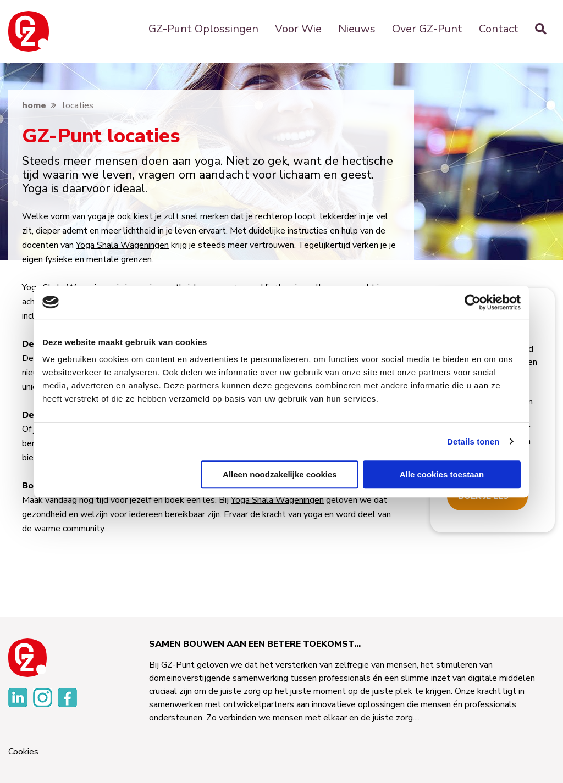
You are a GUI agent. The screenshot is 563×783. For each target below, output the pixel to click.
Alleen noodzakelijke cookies (280, 474)
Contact (498, 28)
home (34, 105)
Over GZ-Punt (427, 28)
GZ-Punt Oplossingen (203, 28)
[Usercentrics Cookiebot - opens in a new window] (472, 302)
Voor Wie (298, 28)
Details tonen (473, 441)
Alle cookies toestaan (442, 474)
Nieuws (357, 28)
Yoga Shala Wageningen (122, 245)
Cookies (23, 752)
